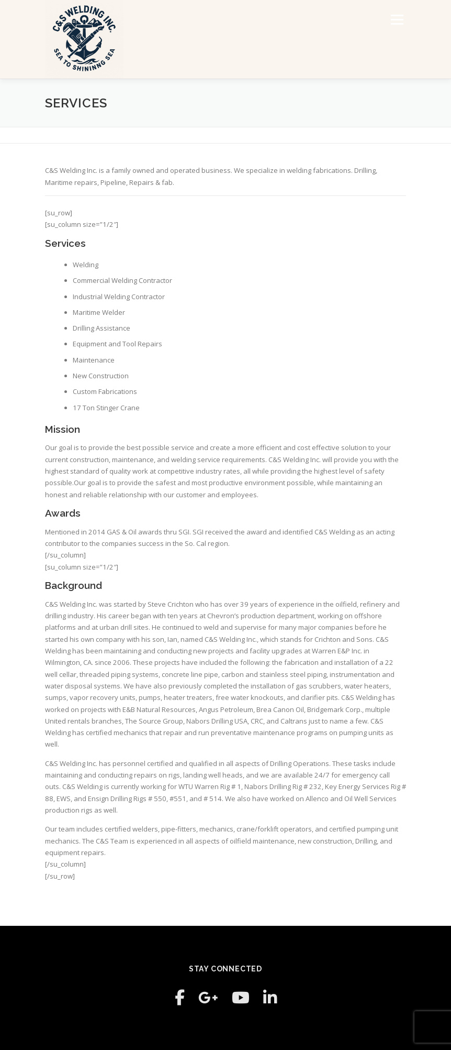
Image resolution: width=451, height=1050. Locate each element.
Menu (397, 19)
